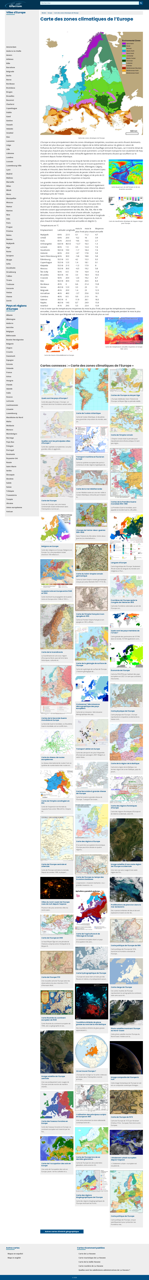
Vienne (9, 296)
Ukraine (9, 503)
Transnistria (11, 495)
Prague (9, 227)
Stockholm (10, 268)
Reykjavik (10, 243)
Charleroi (10, 104)
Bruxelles (10, 96)
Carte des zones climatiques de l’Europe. (91, 138)
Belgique (10, 331)
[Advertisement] (22, 30)
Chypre (9, 348)
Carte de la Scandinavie (52, 652)
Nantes (9, 210)
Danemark (10, 356)
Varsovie (10, 288)
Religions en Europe (49, 546)
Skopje (9, 260)
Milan (8, 186)
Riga (8, 247)
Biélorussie (11, 335)
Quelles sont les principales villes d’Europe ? (55, 442)
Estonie (9, 364)
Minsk (8, 190)
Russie (9, 462)
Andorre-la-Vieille (13, 51)
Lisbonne (10, 153)
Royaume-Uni (12, 458)
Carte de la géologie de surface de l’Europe (91, 664)
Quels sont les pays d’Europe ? (54, 398)
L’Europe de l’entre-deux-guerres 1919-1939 (90, 531)
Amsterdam (11, 47)
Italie (8, 393)
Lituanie (9, 409)
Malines (9, 178)
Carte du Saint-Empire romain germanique (89, 575)
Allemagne (10, 319)
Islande (9, 389)
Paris (8, 223)
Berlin (8, 75)
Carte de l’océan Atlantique (88, 413)
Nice (8, 215)
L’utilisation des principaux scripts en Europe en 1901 (91, 1115)
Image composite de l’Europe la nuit (125, 1078)
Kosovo (9, 397)
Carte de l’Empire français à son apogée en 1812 (90, 615)
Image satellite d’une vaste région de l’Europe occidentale (126, 865)
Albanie (9, 315)
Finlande (9, 368)
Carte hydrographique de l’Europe (91, 973)
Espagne (9, 360)
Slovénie (9, 479)
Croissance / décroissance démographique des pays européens (88, 706)
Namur (9, 206)
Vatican (9, 511)
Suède (8, 483)
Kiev (8, 137)
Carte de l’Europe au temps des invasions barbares (90, 878)
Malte (8, 421)
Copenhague (11, 108)
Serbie (9, 470)
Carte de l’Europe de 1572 (122, 1117)
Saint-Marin (11, 466)
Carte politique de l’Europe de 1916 (126, 945)
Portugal (10, 450)
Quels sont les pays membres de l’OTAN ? (125, 631)
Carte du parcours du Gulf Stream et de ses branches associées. (126, 188)
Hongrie (9, 380)
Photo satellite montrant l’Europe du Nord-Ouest (125, 1029)
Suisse (8, 487)
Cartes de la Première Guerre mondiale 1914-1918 (123, 503)
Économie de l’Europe (120, 670)
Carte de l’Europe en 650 (52, 938)
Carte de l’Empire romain (122, 435)
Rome (8, 251)
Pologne (9, 446)
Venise (9, 292)
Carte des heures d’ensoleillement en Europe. (59, 355)
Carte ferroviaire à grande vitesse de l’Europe (91, 792)
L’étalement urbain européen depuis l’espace (123, 1158)
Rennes (9, 239)
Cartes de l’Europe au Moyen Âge (125, 395)
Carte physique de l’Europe (123, 711)
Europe (50, 13)
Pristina (9, 231)
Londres (9, 157)
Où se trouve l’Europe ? (86, 1071)
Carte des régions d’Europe (88, 841)
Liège (8, 145)
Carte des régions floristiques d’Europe (124, 807)
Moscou (9, 202)
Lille (8, 149)
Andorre (9, 323)
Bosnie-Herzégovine (15, 339)
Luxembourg (11, 413)
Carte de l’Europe (49, 500)
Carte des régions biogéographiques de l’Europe (89, 1196)
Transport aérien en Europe (88, 749)
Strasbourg (11, 272)
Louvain (9, 161)
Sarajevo (10, 255)
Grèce (8, 376)
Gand (8, 116)
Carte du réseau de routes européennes (52, 758)
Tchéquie (10, 491)
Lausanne (10, 141)
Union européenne (14, 507)
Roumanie (10, 454)
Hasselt (9, 125)
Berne (8, 80)
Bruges (9, 92)
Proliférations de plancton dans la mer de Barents (126, 906)
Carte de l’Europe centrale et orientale (54, 865)
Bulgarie (9, 344)
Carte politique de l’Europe (122, 1216)
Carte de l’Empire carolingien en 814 (55, 802)
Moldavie (10, 425)
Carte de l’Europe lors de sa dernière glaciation (88, 1158)
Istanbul (9, 133)
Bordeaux (10, 84)
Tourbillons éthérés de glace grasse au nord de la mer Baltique (91, 1023)
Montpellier (11, 198)
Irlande (9, 384)
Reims (8, 235)
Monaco (9, 430)
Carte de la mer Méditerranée (89, 489)
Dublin (9, 112)
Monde (44, 13)
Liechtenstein (12, 405)
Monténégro (11, 434)
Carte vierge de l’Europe (121, 987)
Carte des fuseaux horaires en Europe (54, 1122)
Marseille (10, 182)
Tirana (9, 280)
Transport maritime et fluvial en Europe (90, 458)
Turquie (9, 499)
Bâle (8, 63)
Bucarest (10, 100)
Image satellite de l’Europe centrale (53, 1077)
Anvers (9, 55)
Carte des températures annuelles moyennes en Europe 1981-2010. (123, 348)
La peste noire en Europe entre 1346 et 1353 (56, 592)
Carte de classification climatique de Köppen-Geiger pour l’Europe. (126, 222)
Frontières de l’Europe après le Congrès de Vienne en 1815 (124, 601)
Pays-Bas (10, 442)
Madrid (9, 174)
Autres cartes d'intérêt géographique (62, 1231)
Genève (9, 120)
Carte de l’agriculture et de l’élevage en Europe (88, 935)
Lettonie (10, 401)
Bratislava (10, 88)
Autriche (9, 327)
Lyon (8, 170)
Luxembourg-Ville (13, 165)
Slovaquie (10, 475)
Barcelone (10, 67)
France (9, 372)
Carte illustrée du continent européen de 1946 (53, 1019)
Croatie (9, 352)
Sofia (8, 264)
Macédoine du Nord (14, 417)
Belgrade (10, 71)
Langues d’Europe (119, 562)
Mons (8, 194)
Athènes (9, 59)
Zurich (8, 300)
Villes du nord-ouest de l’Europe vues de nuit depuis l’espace (55, 903)
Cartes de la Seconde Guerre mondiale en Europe (54, 719)
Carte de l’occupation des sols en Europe (56, 1164)
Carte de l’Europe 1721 (50, 977)
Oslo (8, 219)
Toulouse (10, 284)
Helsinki (9, 129)
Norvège (10, 438)
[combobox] (89, 3)
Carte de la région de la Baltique (125, 763)
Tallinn (9, 276)
